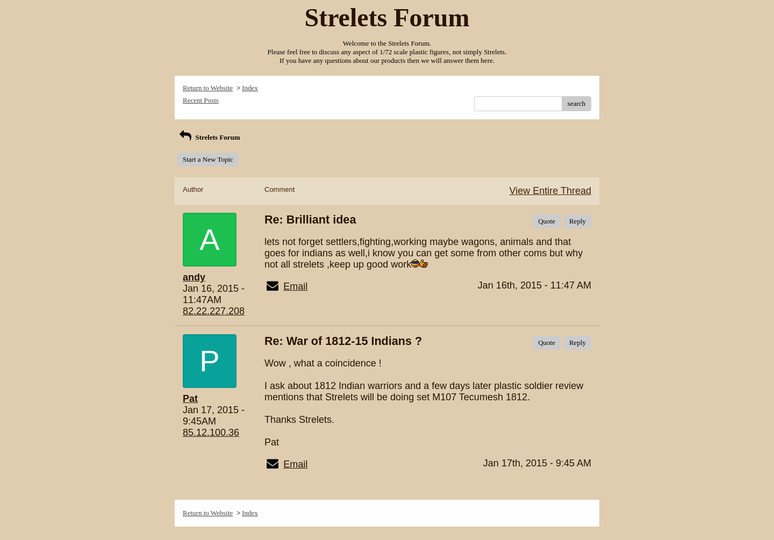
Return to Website (208, 88)
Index (250, 88)
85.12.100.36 (211, 432)
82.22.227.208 (214, 311)
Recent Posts (201, 100)
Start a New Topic (208, 159)
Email (295, 286)
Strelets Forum (208, 137)
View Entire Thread (550, 190)
